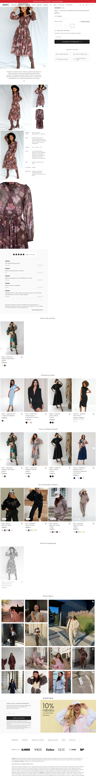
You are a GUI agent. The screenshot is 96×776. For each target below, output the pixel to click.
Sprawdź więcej (48, 698)
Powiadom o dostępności (72, 42)
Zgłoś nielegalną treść (37, 309)
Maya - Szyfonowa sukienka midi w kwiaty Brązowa (8, 583)
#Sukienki (25, 740)
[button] (87, 5)
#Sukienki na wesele (38, 740)
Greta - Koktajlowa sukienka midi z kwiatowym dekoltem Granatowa (80, 470)
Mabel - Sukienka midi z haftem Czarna (54, 415)
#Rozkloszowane (53, 740)
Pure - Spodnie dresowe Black (30, 524)
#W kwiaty (73, 740)
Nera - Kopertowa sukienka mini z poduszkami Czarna (31, 415)
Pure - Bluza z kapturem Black (6, 524)
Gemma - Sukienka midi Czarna (79, 414)
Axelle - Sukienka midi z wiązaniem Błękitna (8, 414)
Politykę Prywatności (19, 726)
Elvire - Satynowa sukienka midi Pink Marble (31, 469)
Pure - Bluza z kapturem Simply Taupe (54, 525)
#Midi (63, 740)
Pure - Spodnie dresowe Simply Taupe (78, 525)
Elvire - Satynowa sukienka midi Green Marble (8, 358)
